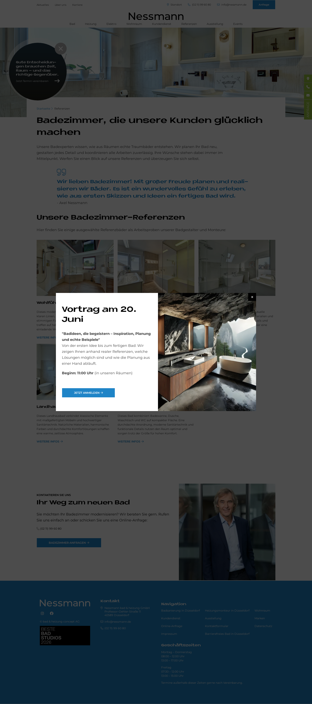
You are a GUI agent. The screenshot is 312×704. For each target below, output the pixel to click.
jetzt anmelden (86, 393)
